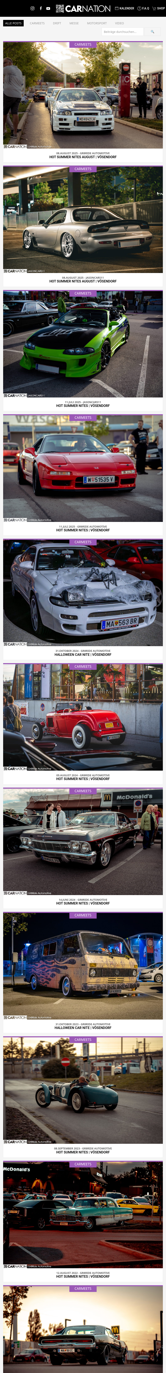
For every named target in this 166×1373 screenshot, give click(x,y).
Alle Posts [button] (13, 23)
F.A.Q (143, 8)
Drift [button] (57, 23)
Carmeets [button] (37, 23)
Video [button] (119, 23)
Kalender (124, 8)
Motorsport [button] (97, 23)
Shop (158, 8)
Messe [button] (74, 23)
